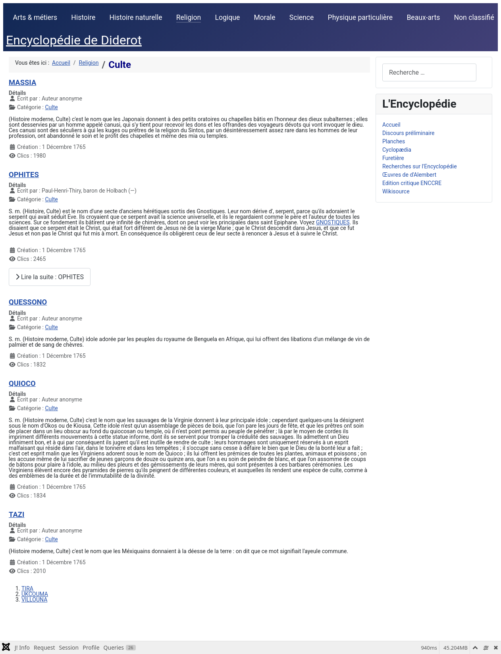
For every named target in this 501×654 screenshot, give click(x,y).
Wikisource (396, 191)
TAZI (16, 514)
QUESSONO (28, 302)
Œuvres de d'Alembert (409, 175)
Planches (393, 141)
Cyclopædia (396, 150)
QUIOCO (22, 383)
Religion (188, 17)
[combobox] (429, 72)
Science (301, 17)
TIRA (27, 588)
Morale (264, 17)
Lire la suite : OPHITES (49, 277)
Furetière (393, 158)
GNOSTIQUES (333, 222)
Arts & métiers (35, 17)
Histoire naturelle (135, 17)
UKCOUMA (34, 594)
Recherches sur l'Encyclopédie (419, 166)
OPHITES (24, 174)
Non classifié (474, 17)
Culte (51, 107)
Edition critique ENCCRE (411, 183)
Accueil (391, 125)
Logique (227, 17)
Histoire (83, 17)
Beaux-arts (423, 17)
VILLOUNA (34, 599)
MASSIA (22, 82)
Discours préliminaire (408, 133)
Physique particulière (360, 17)
